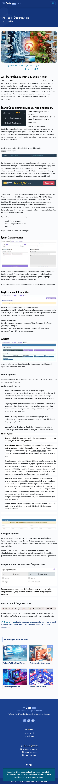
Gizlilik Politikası (29, 752)
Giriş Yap (29, 736)
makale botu (6, 627)
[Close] (51, 771)
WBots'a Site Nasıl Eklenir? (15, 663)
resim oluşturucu (48, 624)
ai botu (18, 622)
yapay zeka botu (38, 622)
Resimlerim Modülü (38, 687)
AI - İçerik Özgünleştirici (16, 17)
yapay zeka (26, 622)
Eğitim (10, 21)
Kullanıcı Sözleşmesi (29, 749)
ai (13, 622)
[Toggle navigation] (52, 3)
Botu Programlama (11, 687)
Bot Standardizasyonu (40, 663)
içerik (48, 622)
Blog (4, 21)
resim (38, 624)
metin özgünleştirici (27, 624)
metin (15, 624)
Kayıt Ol (29, 733)
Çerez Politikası (29, 755)
